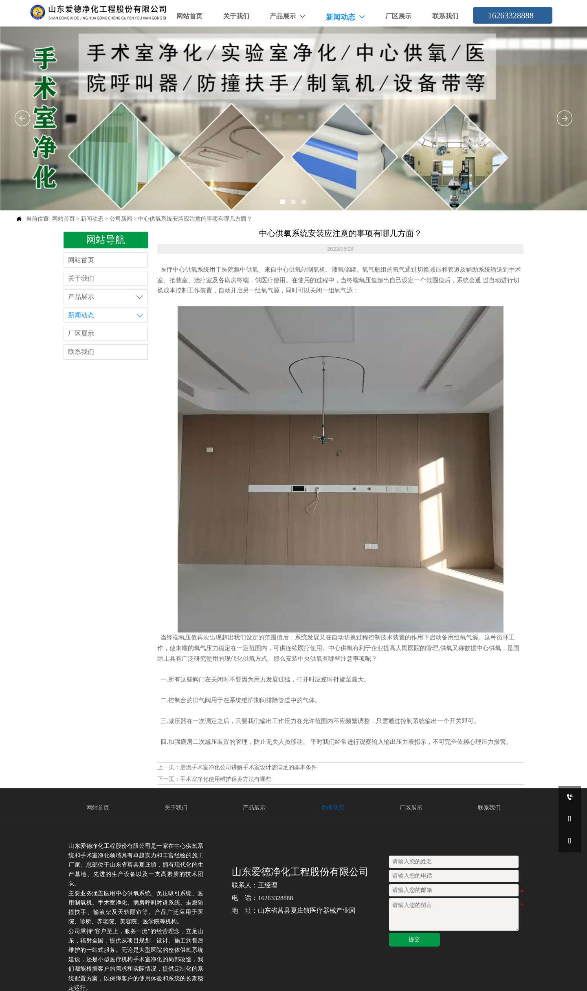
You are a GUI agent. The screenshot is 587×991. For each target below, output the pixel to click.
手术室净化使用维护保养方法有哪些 (225, 779)
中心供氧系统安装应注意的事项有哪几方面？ (195, 219)
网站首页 (63, 219)
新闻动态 (92, 219)
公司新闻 (121, 219)
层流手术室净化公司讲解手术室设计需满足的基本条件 (248, 767)
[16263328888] (569, 797)
